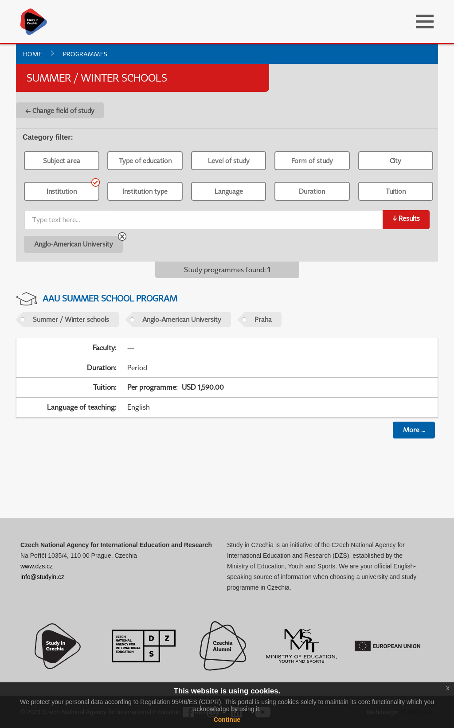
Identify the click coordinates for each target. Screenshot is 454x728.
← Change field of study (59, 110)
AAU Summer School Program (110, 298)
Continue (227, 719)
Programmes (85, 54)
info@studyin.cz (42, 576)
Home (32, 54)
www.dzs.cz (36, 566)
